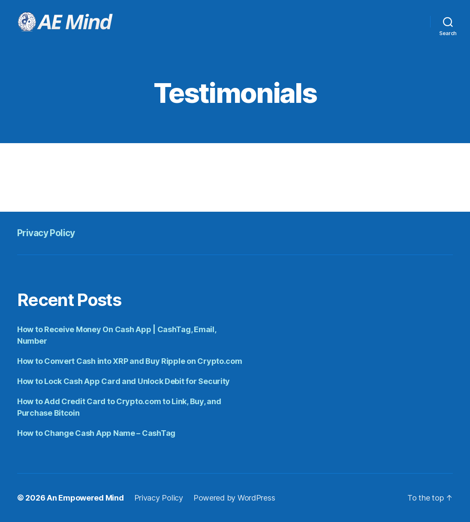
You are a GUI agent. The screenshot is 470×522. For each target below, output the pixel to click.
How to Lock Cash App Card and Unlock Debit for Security (123, 381)
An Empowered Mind (85, 497)
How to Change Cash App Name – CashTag (96, 433)
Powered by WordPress (234, 497)
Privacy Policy (46, 233)
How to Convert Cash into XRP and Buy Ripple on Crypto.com (129, 361)
